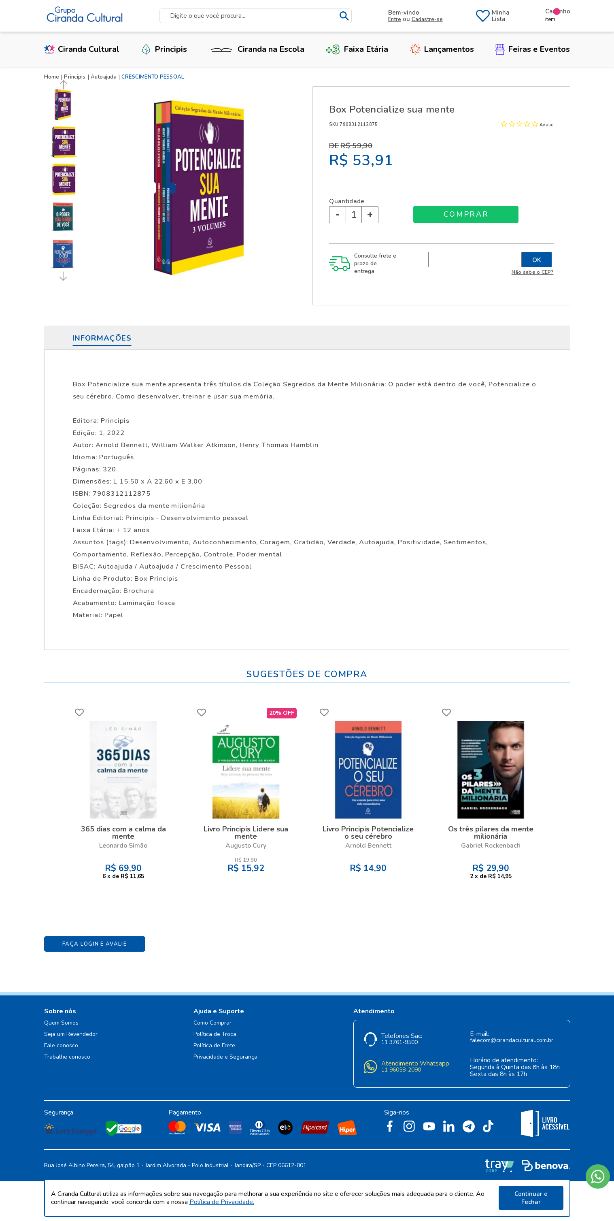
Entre (394, 19)
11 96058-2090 (401, 1070)
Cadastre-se (427, 19)
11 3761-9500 (399, 1042)
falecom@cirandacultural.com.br (511, 1040)
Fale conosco (61, 1045)
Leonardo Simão (123, 845)
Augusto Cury (245, 845)
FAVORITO (79, 712)
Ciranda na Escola (256, 49)
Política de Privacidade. (221, 1202)
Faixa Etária (357, 49)
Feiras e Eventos (532, 49)
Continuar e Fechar (531, 1198)
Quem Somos (61, 1023)
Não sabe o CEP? (533, 271)
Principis (164, 49)
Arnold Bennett (368, 845)
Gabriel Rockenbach (491, 845)
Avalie (546, 125)
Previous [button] (64, 84)
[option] (64, 105)
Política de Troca (214, 1034)
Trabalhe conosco (67, 1057)
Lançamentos (442, 49)
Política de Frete (214, 1045)
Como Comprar (212, 1023)
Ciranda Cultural (81, 49)
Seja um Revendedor (71, 1034)
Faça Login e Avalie (94, 944)
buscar (344, 16)
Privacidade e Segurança (225, 1057)
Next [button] (62, 276)
